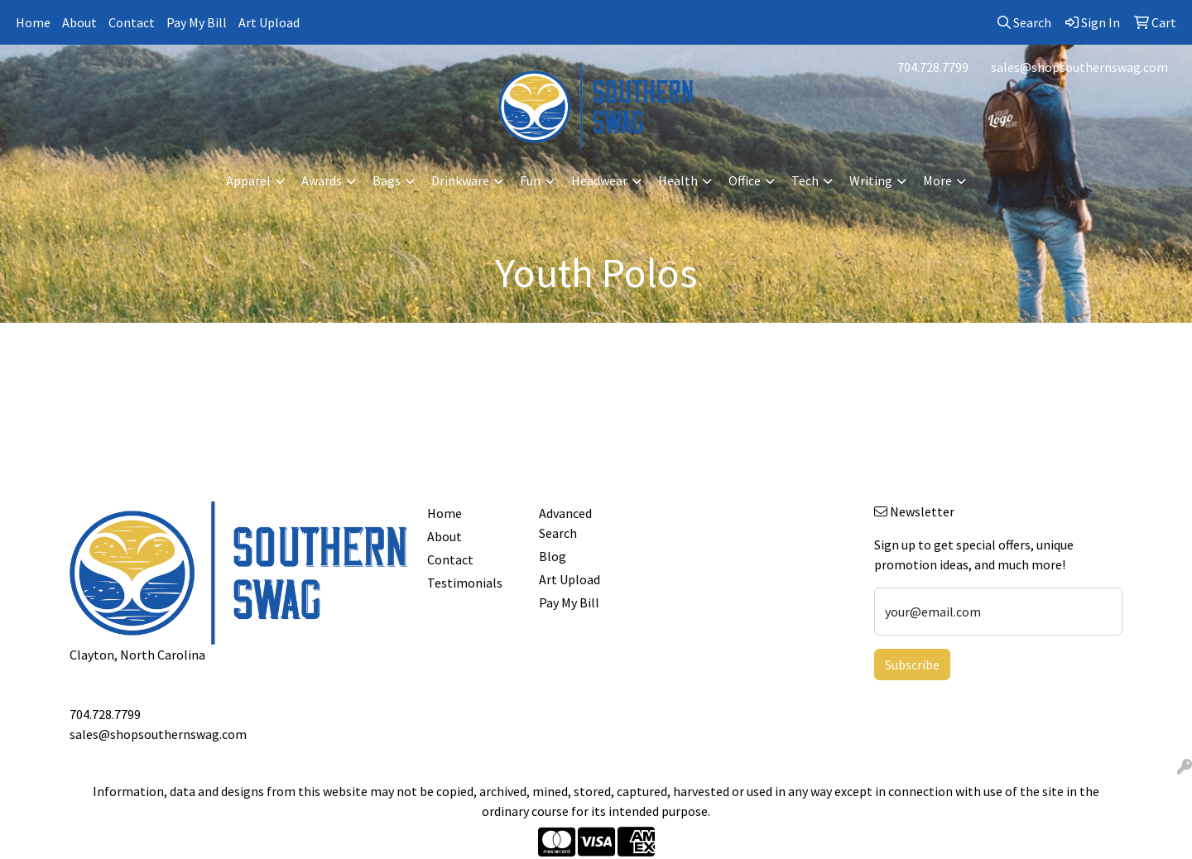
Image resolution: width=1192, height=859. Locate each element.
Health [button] (678, 180)
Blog (552, 556)
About (79, 22)
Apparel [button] (248, 180)
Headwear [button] (599, 180)
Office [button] (744, 180)
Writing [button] (870, 180)
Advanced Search (565, 523)
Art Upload (269, 22)
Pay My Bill (196, 22)
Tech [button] (805, 180)
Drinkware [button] (460, 180)
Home (33, 22)
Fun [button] (530, 180)
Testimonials (464, 582)
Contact (131, 22)
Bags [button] (386, 180)
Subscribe (912, 664)
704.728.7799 (932, 67)
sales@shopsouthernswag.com (1079, 67)
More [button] (937, 180)
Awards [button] (321, 180)
